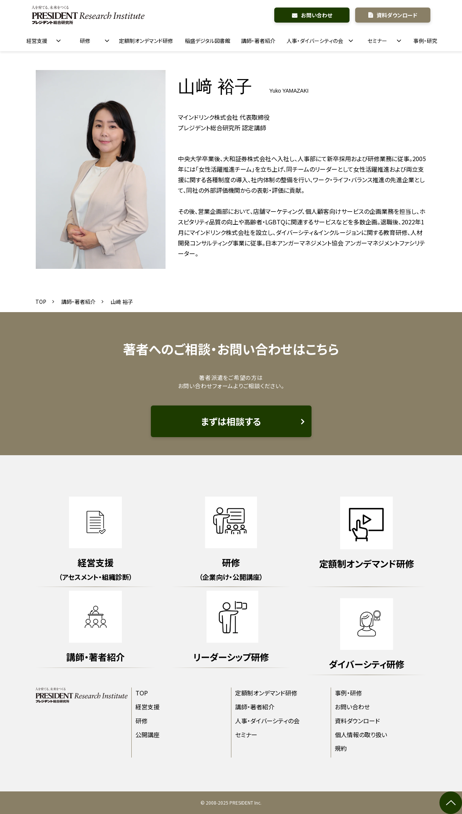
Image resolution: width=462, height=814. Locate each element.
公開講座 (147, 734)
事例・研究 (425, 40)
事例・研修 (348, 692)
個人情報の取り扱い (361, 734)
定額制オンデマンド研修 (146, 40)
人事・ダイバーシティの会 (315, 40)
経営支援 (36, 40)
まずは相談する (231, 421)
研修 (85, 40)
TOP (40, 301)
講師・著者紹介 (258, 40)
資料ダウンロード (397, 15)
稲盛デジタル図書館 (207, 40)
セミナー (377, 40)
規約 (341, 748)
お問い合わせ (316, 15)
